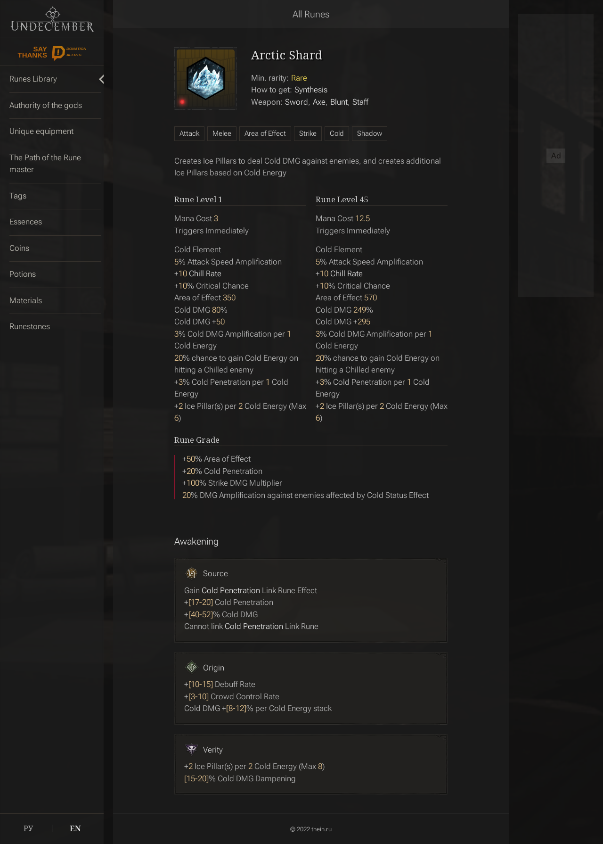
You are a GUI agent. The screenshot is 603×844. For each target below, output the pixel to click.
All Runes (311, 14)
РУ (28, 828)
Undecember (52, 19)
